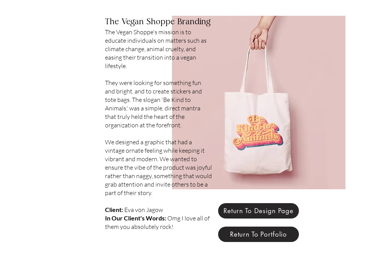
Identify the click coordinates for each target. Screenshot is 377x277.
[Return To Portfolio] (258, 234)
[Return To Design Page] (258, 211)
